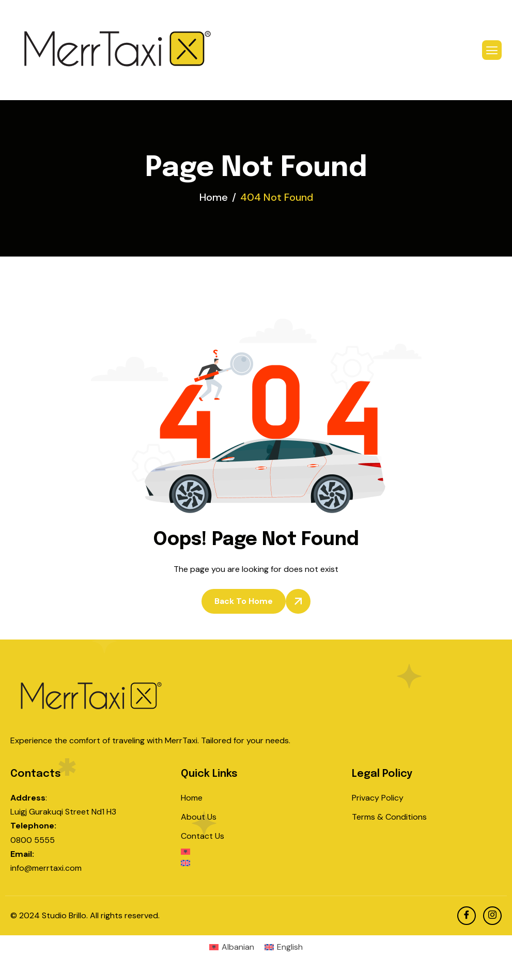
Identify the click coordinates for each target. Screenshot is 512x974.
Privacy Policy (378, 797)
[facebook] (466, 915)
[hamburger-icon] (492, 50)
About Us (198, 816)
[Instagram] (492, 915)
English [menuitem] (290, 946)
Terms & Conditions (389, 816)
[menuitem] (256, 854)
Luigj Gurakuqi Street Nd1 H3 (63, 811)
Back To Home (243, 601)
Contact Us (202, 836)
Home (192, 797)
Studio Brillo (64, 915)
